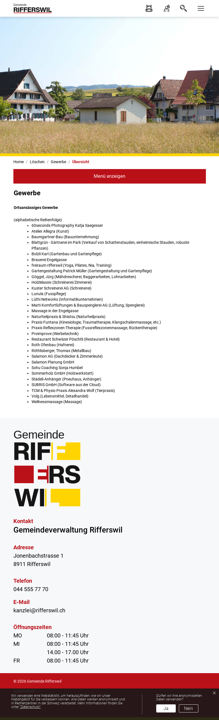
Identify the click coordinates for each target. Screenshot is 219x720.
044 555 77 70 (30, 589)
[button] (199, 8)
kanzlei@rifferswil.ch (39, 610)
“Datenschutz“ (30, 707)
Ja (166, 708)
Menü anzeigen (109, 176)
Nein (188, 708)
